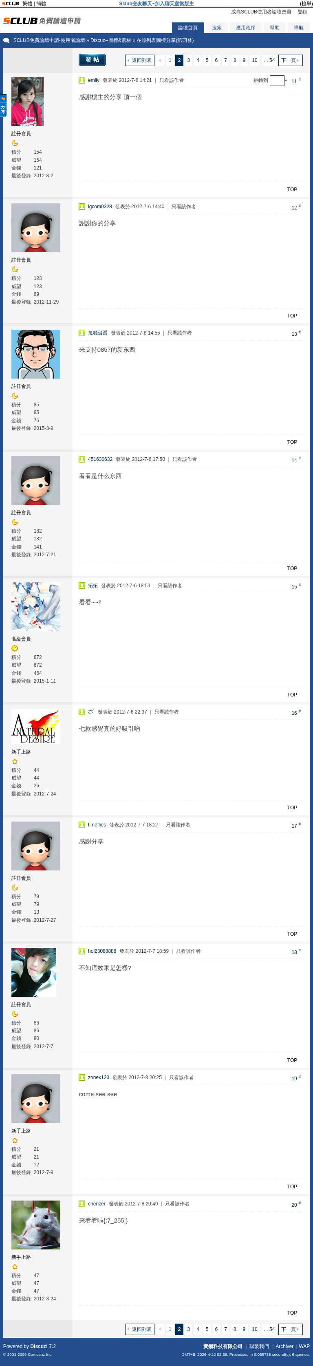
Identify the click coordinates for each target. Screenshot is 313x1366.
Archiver (284, 1346)
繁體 (27, 4)
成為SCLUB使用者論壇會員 (261, 12)
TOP (292, 189)
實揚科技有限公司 (222, 1346)
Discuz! (39, 1346)
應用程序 (246, 28)
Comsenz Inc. (40, 1354)
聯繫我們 (259, 1346)
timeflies (97, 825)
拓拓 (93, 585)
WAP (304, 1346)
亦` (91, 712)
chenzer (97, 1204)
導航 (299, 28)
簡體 (41, 4)
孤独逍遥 (98, 333)
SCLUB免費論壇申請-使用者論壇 (49, 40)
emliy (93, 80)
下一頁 (288, 60)
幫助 (275, 28)
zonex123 (98, 1077)
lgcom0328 (100, 206)
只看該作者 (171, 80)
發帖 (93, 59)
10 (254, 60)
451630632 (100, 459)
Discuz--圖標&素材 (110, 40)
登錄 (302, 12)
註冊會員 (21, 134)
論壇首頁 (188, 28)
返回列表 (142, 60)
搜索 (217, 28)
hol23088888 (102, 951)
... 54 (269, 60)
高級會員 (21, 639)
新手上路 (21, 752)
